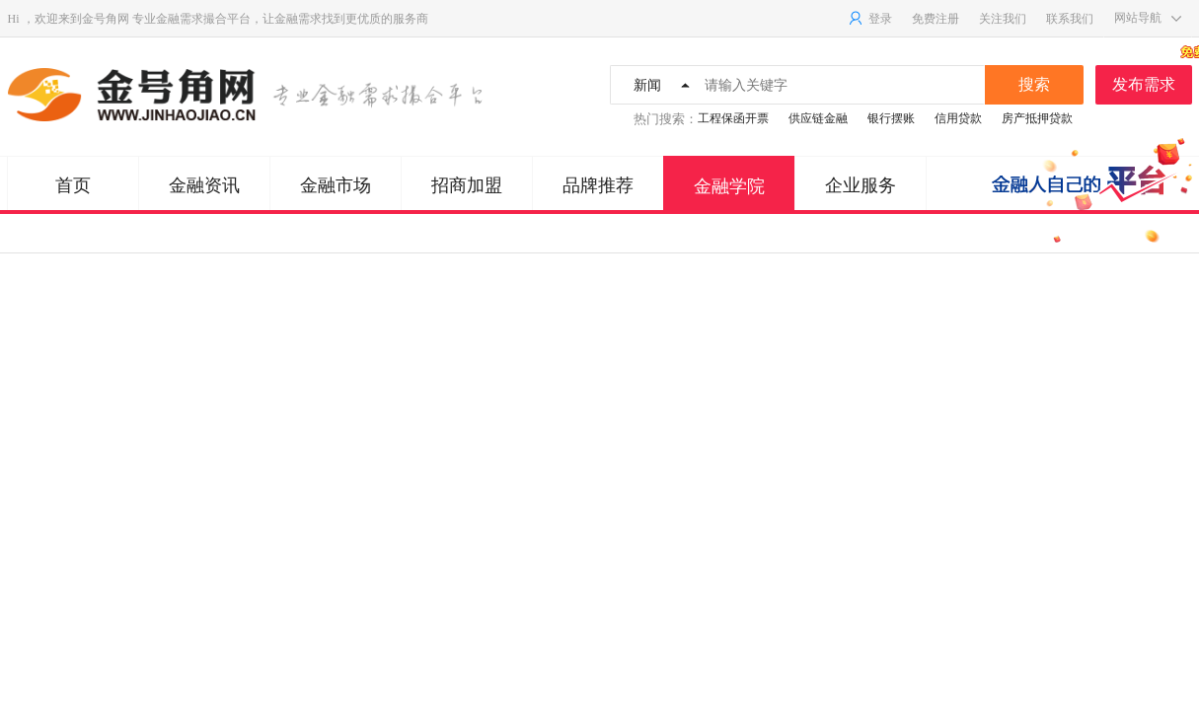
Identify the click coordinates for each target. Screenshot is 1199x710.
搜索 (1034, 84)
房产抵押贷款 (1037, 118)
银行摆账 (891, 118)
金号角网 (105, 19)
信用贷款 (958, 118)
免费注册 (935, 19)
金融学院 (729, 186)
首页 (73, 185)
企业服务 (860, 185)
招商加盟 (466, 185)
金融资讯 (204, 185)
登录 (870, 19)
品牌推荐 (598, 185)
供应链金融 (818, 118)
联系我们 (1069, 19)
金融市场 (335, 185)
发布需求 (1152, 79)
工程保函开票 (733, 118)
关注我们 (1002, 19)
